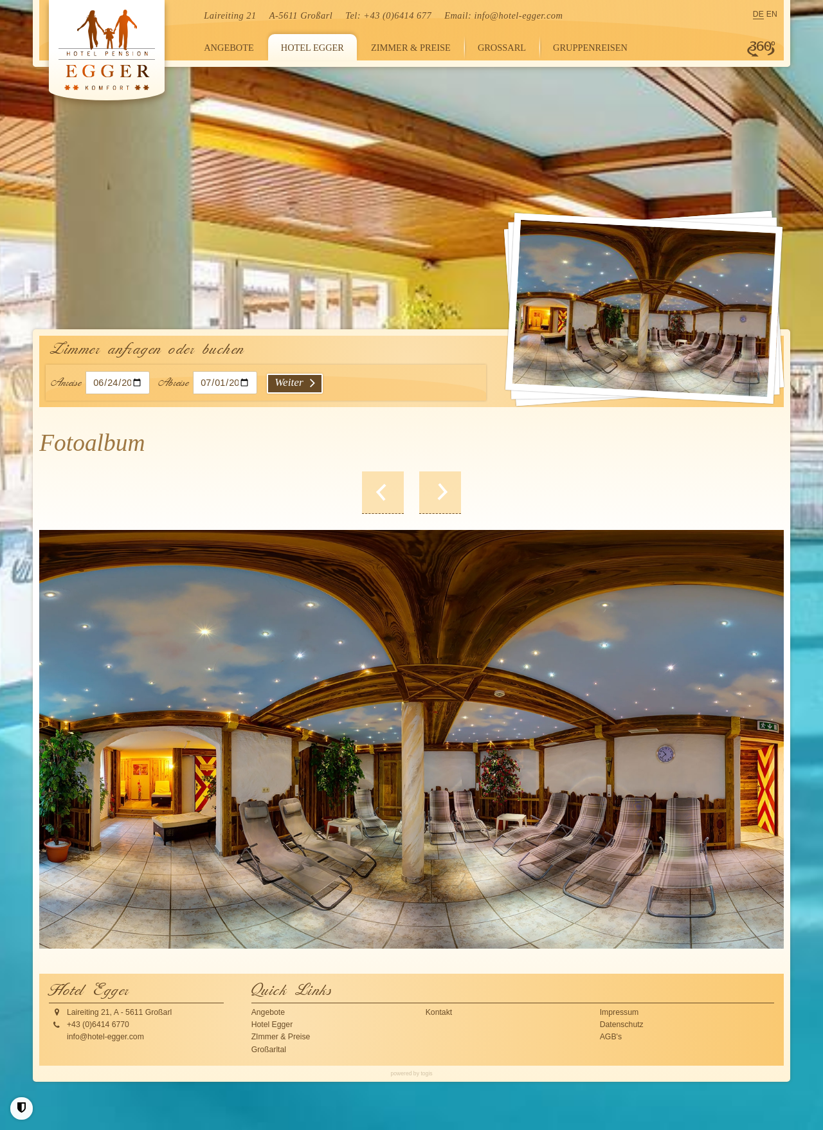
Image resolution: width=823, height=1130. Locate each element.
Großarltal (268, 1049)
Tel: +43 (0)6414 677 (388, 15)
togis (426, 1073)
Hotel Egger (272, 1024)
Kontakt (439, 1012)
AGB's (611, 1036)
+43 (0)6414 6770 (98, 1024)
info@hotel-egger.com (518, 15)
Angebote (268, 1012)
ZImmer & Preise (281, 1036)
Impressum (619, 1012)
